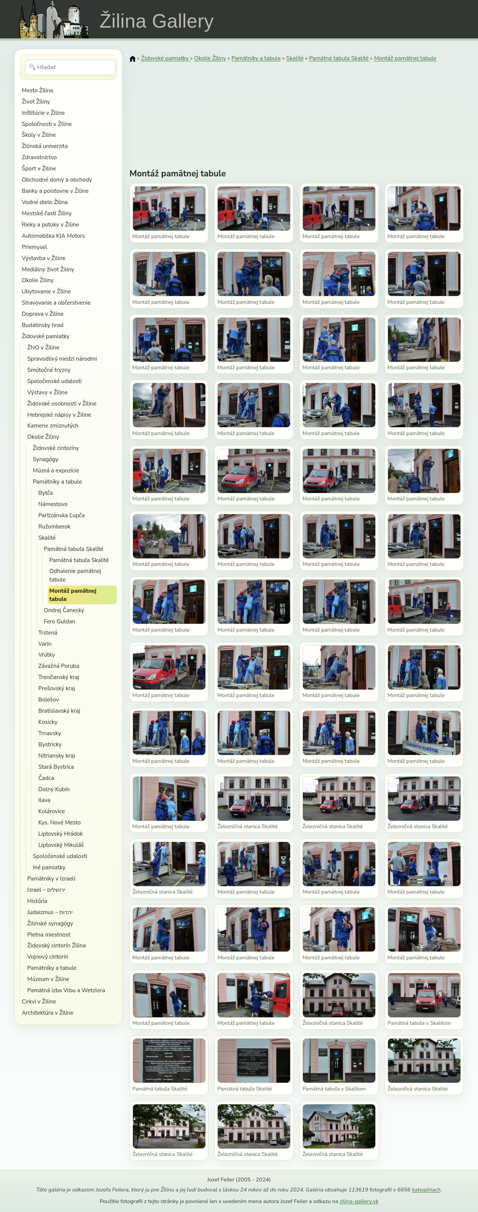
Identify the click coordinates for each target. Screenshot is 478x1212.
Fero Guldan (59, 621)
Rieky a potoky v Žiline (50, 224)
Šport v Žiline (39, 168)
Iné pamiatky (49, 867)
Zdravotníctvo (39, 157)
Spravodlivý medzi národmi (62, 359)
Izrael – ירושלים (46, 890)
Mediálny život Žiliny (48, 269)
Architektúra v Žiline (47, 1013)
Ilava (44, 800)
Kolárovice (51, 811)
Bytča (45, 493)
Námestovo (53, 504)
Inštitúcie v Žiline (43, 113)
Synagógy (46, 459)
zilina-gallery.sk (358, 1201)
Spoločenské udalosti (54, 381)
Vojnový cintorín (47, 956)
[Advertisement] (297, 110)
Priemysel (34, 247)
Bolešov (48, 699)
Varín (45, 644)
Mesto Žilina (37, 90)
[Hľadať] (70, 67)
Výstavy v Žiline (47, 392)
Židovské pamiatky (45, 336)
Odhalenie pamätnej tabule (75, 575)
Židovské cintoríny (56, 448)
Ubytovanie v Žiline (46, 291)
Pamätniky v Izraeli (51, 878)
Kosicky (48, 722)
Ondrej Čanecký (64, 610)
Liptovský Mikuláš (61, 845)
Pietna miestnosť (48, 934)
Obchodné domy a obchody (57, 180)
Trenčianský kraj (58, 677)
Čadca (46, 778)
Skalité (47, 538)
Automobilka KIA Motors (53, 236)
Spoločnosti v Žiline (47, 124)
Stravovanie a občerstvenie (56, 302)
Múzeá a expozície (56, 470)
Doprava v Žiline (42, 314)
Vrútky (46, 655)
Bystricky (50, 744)
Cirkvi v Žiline (39, 1001)
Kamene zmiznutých (52, 425)
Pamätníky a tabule (57, 481)
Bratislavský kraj (59, 711)
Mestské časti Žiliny (47, 213)
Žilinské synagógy (50, 923)
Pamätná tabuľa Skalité (73, 549)
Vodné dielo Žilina (45, 202)
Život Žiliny (36, 101)
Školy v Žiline (39, 135)
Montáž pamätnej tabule (72, 595)
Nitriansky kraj (56, 755)
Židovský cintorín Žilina (56, 945)
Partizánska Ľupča (61, 515)
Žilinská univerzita (45, 146)
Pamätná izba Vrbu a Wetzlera (66, 990)
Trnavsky (49, 733)
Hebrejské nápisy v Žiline (59, 415)
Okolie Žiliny (37, 280)
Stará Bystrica (56, 767)
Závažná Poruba (59, 666)
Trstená (48, 632)
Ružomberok (54, 526)
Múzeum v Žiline (48, 979)
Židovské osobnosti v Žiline (61, 403)
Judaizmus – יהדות (49, 912)
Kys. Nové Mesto (59, 822)
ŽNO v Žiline (43, 347)
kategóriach (426, 1189)
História (37, 901)
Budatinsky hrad (42, 325)
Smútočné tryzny (49, 370)
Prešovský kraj (56, 688)
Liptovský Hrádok (60, 834)
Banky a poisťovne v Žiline (55, 191)
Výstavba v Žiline (43, 258)
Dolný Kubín (54, 789)
